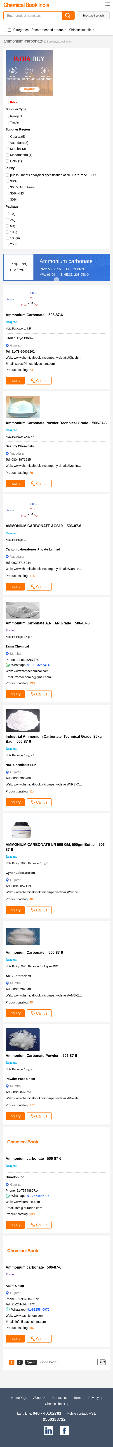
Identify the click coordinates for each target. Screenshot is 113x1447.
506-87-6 (54, 269)
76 (31, 472)
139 (32, 1214)
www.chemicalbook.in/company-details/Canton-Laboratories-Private (61, 569)
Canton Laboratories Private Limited (33, 549)
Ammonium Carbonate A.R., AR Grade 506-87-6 (47, 623)
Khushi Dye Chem (19, 338)
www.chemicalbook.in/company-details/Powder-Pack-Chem (55, 1098)
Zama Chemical (17, 646)
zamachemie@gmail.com (33, 677)
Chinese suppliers (81, 30)
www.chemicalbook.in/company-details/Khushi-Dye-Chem (54, 357)
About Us (39, 1398)
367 (32, 1328)
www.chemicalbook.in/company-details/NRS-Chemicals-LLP (56, 784)
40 (31, 1002)
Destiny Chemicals (20, 446)
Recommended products (49, 30)
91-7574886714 (38, 1196)
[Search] (68, 16)
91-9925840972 (38, 1309)
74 (31, 370)
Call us (39, 380)
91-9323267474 (38, 665)
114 (32, 576)
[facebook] (64, 1430)
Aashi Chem (15, 1286)
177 (32, 1105)
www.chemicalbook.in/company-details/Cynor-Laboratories (55, 892)
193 (32, 683)
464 (32, 899)
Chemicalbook (55, 1404)
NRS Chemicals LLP (21, 765)
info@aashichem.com (30, 1322)
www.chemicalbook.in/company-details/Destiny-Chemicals (54, 465)
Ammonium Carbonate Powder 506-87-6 (41, 1056)
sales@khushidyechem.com (35, 363)
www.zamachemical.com (31, 671)
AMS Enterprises (18, 976)
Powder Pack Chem (20, 1079)
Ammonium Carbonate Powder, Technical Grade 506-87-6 (56, 423)
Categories (20, 30)
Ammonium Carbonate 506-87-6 (34, 315)
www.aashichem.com (29, 1315)
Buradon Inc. (15, 1177)
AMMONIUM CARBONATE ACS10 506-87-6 (43, 526)
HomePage (19, 1398)
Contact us (60, 1398)
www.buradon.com (27, 1202)
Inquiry (15, 380)
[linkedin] (48, 1430)
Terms (78, 1398)
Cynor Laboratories (20, 873)
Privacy (93, 1398)
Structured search (93, 15)
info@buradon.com (28, 1208)
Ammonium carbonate (66, 261)
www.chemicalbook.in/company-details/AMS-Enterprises (53, 995)
